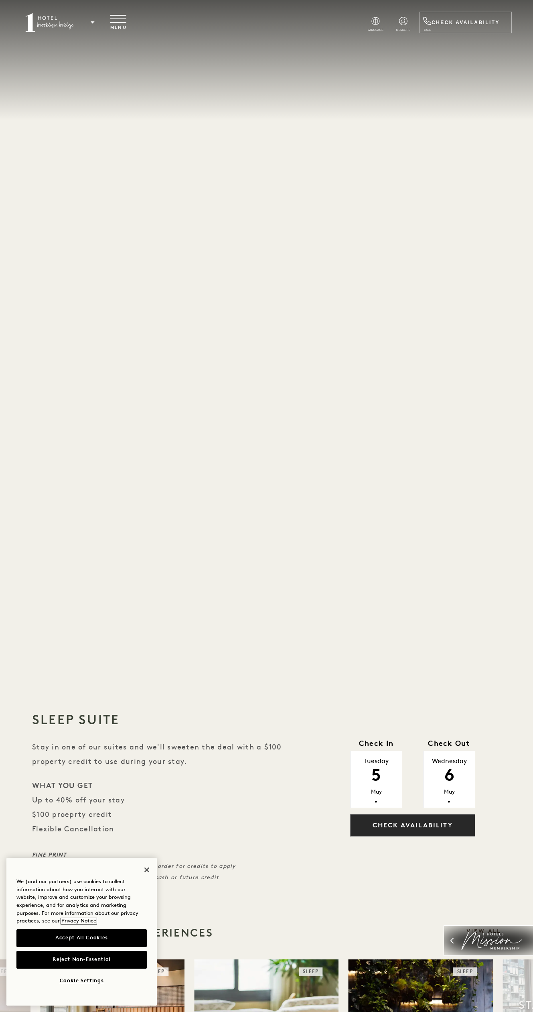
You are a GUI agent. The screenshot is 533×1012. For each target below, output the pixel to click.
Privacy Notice (78, 921)
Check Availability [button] (413, 826)
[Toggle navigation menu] (122, 23)
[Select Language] (347, 25)
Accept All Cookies (81, 938)
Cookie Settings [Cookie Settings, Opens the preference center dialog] (82, 980)
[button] (96, 23)
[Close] (147, 870)
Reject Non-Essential (82, 959)
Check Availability (461, 23)
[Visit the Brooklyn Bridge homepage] (53, 23)
